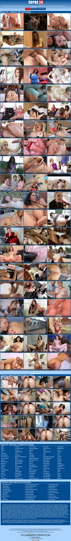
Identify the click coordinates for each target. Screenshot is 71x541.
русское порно (46, 468)
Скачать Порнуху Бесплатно (32, 484)
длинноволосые (18, 460)
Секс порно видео (30, 499)
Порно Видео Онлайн (53, 484)
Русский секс (6, 486)
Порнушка (51, 494)
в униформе (4, 478)
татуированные (60, 465)
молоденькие (32, 473)
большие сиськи (5, 456)
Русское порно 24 (30, 492)
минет (30, 468)
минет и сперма (32, 470)
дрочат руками (18, 463)
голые (16, 453)
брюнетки (3, 463)
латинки (31, 453)
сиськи (59, 450)
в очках (3, 473)
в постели (3, 475)
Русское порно (6, 496)
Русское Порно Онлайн (31, 486)
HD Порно (5, 494)
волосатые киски (19, 448)
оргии (44, 450)
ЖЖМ (2, 448)
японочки (59, 478)
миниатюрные (32, 471)
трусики (59, 470)
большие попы (4, 455)
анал (2, 451)
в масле (3, 468)
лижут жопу (32, 456)
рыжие (44, 470)
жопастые (17, 468)
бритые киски (4, 461)
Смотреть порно (52, 496)
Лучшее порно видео (53, 497)
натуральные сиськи (34, 478)
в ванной (3, 465)
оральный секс (46, 448)
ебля (16, 465)
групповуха (17, 455)
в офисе (3, 471)
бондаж (2, 460)
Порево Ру (5, 499)
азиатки (3, 450)
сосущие (59, 456)
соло (58, 453)
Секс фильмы (52, 499)
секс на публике (47, 475)
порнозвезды (46, 465)
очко (44, 453)
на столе (31, 475)
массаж (31, 463)
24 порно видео (6, 487)
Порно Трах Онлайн (7, 491)
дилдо (16, 458)
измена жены (18, 473)
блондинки (3, 453)
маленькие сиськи (33, 460)
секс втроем (46, 471)
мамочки (31, 461)
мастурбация (32, 465)
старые (59, 461)
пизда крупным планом (48, 456)
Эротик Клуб (5, 492)
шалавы (59, 475)
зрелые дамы (18, 471)
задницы (17, 470)
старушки (59, 460)
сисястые (59, 451)
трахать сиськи (60, 468)
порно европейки (47, 458)
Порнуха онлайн (29, 491)
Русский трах (52, 487)
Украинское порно (53, 486)
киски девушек (18, 475)
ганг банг (17, 450)
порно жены (46, 460)
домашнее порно (19, 461)
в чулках (17, 446)
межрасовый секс (33, 466)
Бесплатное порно (53, 489)
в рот (2, 476)
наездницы (31, 476)
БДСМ (2, 446)
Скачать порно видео (54, 492)
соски (58, 455)
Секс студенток (29, 487)
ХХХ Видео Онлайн (7, 484)
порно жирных (46, 461)
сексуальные (60, 446)
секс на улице (46, 476)
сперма (59, 458)
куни (30, 451)
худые (58, 473)
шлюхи (59, 476)
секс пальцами (46, 478)
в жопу (2, 466)
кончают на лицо (19, 478)
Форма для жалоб (36, 537)
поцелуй (45, 466)
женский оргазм (19, 466)
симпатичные (60, 448)
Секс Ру (4, 497)
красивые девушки (33, 448)
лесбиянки (31, 455)
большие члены (4, 458)
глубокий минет (18, 451)
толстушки (59, 466)
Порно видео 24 (35, 373)
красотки (31, 450)
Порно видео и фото (30, 497)
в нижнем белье (5, 470)
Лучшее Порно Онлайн (31, 496)
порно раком (46, 463)
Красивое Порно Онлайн (31, 489)
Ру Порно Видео (6, 489)
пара (44, 455)
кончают (17, 476)
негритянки (45, 446)
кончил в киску (32, 446)
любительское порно (34, 458)
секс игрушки (46, 473)
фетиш (58, 471)
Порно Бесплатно (53, 491)
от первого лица (47, 451)
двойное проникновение (20, 456)
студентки (59, 463)
